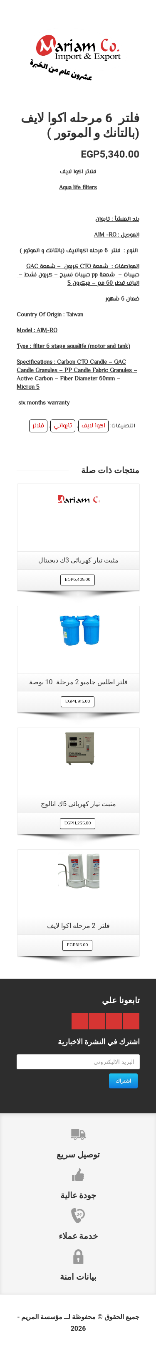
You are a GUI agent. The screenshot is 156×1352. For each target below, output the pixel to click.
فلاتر (38, 426)
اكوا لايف (93, 426)
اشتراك (123, 1081)
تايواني (63, 426)
